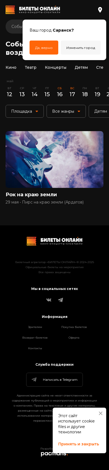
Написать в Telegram (54, 379)
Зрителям (35, 327)
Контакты (35, 348)
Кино (11, 67)
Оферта (74, 337)
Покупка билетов (74, 327)
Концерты (55, 67)
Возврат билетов (35, 337)
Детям (81, 67)
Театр (31, 67)
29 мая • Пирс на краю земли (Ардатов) (45, 202)
